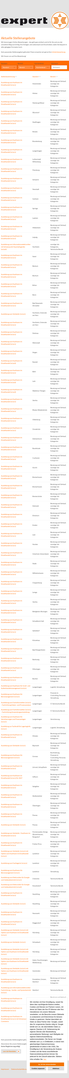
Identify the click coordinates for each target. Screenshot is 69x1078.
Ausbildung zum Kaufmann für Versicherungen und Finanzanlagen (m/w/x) (13, 719)
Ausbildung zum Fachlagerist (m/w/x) (14, 863)
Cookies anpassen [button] (38, 1068)
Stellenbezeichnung (9, 76)
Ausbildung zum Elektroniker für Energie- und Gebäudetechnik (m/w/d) (15, 885)
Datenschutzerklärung (19, 1069)
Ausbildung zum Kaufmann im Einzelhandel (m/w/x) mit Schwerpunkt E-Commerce (15, 1018)
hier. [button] (44, 1059)
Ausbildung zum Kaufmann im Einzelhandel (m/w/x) (11, 83)
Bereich (20, 63)
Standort (4, 63)
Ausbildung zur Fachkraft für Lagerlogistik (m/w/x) (15, 727)
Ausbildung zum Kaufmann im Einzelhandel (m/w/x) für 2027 (11, 777)
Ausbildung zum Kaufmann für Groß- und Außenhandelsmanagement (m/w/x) (15, 687)
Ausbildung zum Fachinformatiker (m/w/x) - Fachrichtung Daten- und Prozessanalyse (16, 703)
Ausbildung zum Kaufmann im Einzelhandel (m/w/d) (11, 362)
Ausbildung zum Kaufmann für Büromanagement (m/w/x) (11, 695)
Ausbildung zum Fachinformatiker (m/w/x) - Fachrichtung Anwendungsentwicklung (16, 711)
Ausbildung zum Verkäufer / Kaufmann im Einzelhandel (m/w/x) (15, 834)
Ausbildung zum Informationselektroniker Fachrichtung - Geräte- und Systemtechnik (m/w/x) (16, 990)
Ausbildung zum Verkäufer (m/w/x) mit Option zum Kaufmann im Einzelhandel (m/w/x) (14, 853)
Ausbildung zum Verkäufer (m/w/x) (13, 314)
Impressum (5, 1069)
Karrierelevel (39, 63)
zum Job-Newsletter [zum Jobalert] (9, 1051)
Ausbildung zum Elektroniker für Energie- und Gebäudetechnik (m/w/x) (15, 878)
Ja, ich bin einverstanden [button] (47, 1064)
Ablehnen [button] (56, 1068)
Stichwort (54, 63)
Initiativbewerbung (58, 52)
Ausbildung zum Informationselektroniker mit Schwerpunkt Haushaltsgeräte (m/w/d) (16, 246)
